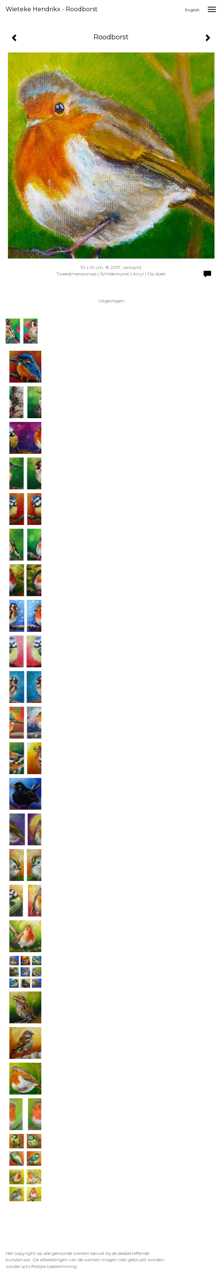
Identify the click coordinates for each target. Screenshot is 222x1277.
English (192, 9)
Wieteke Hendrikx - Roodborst (52, 9)
